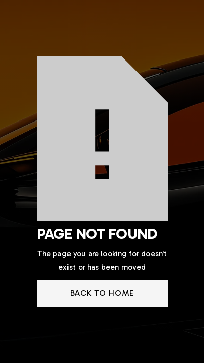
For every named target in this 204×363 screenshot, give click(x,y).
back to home (102, 293)
